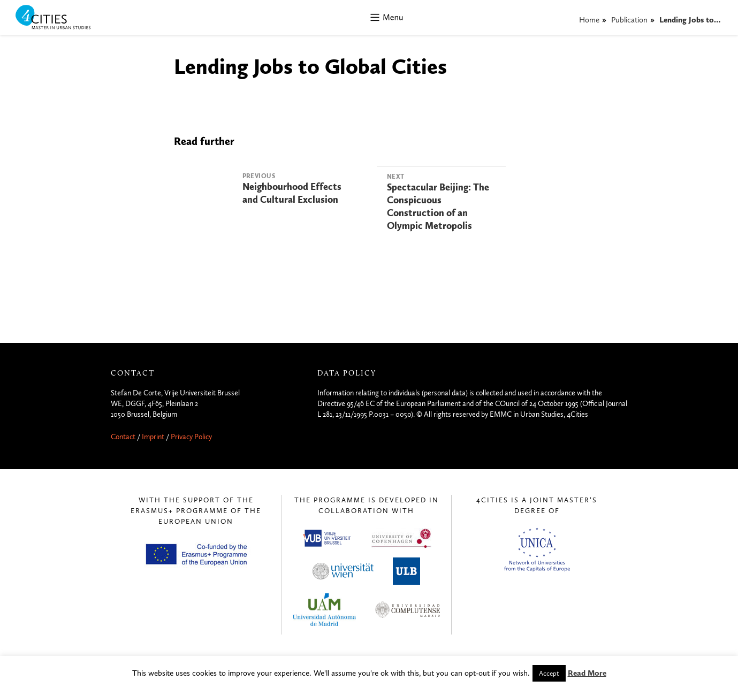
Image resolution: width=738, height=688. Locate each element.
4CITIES (60, 18)
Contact (123, 436)
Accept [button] (549, 673)
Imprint (153, 436)
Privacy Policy (191, 436)
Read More (587, 673)
